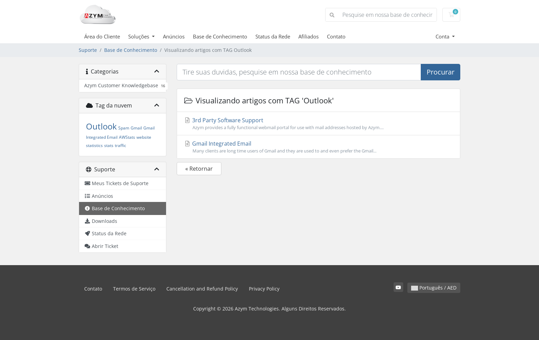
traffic (120, 145)
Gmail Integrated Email (318, 147)
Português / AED (433, 287)
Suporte (88, 50)
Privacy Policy (264, 288)
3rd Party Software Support (318, 123)
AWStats (127, 137)
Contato (336, 36)
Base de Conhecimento (220, 36)
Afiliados (308, 36)
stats (108, 145)
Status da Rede (272, 36)
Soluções (139, 36)
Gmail (136, 128)
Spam (123, 128)
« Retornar (199, 168)
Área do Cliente (102, 36)
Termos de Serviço (134, 288)
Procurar (440, 72)
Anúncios (174, 36)
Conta (443, 36)
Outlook (101, 126)
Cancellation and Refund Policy (202, 288)
